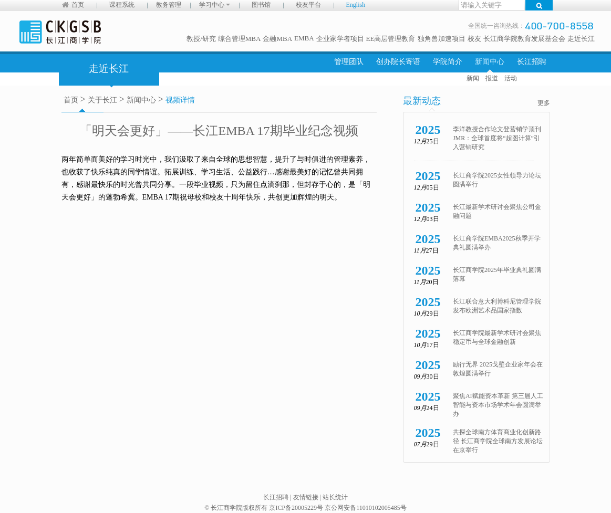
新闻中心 (489, 62)
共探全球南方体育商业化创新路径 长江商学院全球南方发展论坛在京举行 (498, 441)
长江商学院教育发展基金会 (524, 39)
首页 (77, 4)
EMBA (304, 38)
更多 (543, 103)
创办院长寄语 (398, 62)
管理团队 (349, 62)
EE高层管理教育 (391, 39)
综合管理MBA (239, 39)
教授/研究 (201, 39)
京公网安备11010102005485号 (366, 507)
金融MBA (277, 39)
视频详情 (180, 100)
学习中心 (214, 4)
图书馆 (261, 4)
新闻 (473, 78)
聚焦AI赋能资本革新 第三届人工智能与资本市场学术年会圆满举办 (498, 404)
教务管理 (168, 4)
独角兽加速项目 (441, 39)
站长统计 (335, 497)
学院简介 (447, 62)
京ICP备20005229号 (296, 507)
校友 (474, 39)
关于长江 (102, 100)
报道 (491, 78)
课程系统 (121, 4)
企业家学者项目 (340, 39)
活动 (510, 78)
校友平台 (308, 4)
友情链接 (305, 497)
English (356, 4)
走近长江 (581, 39)
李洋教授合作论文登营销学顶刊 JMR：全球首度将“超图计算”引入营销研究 (497, 138)
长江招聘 (531, 62)
